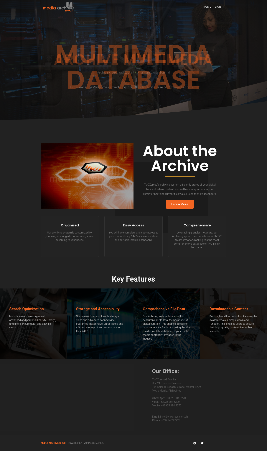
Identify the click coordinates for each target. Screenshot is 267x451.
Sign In (219, 7)
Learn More (179, 204)
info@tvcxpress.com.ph (174, 416)
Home (207, 6)
